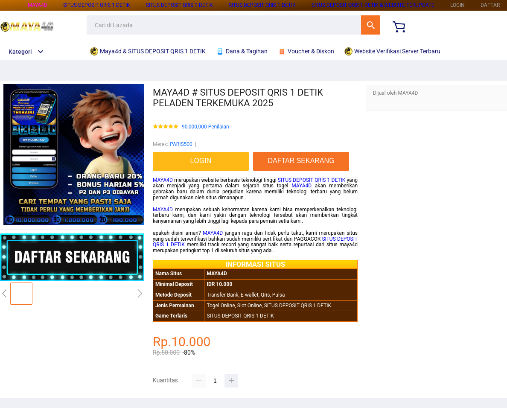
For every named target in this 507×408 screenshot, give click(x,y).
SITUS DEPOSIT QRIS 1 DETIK (96, 5)
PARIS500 (181, 144)
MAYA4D (37, 5)
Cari (370, 25)
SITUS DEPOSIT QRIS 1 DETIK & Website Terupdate (373, 5)
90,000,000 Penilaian (205, 127)
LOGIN (457, 5)
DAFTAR (490, 5)
